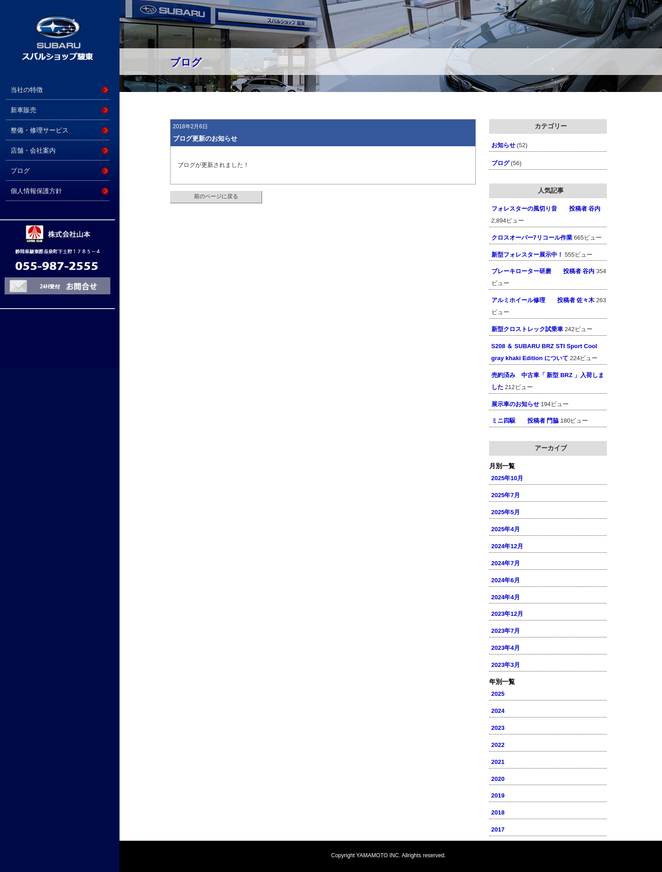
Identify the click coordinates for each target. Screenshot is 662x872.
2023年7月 (505, 630)
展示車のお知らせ (515, 404)
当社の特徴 (27, 89)
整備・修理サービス (39, 130)
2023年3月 (505, 664)
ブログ (20, 170)
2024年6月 (505, 580)
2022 (498, 744)
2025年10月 (507, 478)
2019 (498, 795)
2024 (498, 710)
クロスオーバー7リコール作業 (531, 237)
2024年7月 (505, 563)
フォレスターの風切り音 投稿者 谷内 (546, 208)
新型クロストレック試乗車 (527, 329)
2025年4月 (505, 529)
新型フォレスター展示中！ (527, 254)
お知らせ (503, 145)
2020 (498, 778)
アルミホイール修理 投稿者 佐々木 (543, 300)
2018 (498, 812)
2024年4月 (505, 597)
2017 (498, 829)
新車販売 (23, 110)
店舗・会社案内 (33, 150)
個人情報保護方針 (36, 191)
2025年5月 (505, 512)
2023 (498, 727)
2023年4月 (505, 647)
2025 (498, 693)
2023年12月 (507, 613)
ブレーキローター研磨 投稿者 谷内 (543, 271)
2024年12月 (507, 546)
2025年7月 (505, 495)
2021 (498, 761)
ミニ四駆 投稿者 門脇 (525, 420)
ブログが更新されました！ (213, 164)
